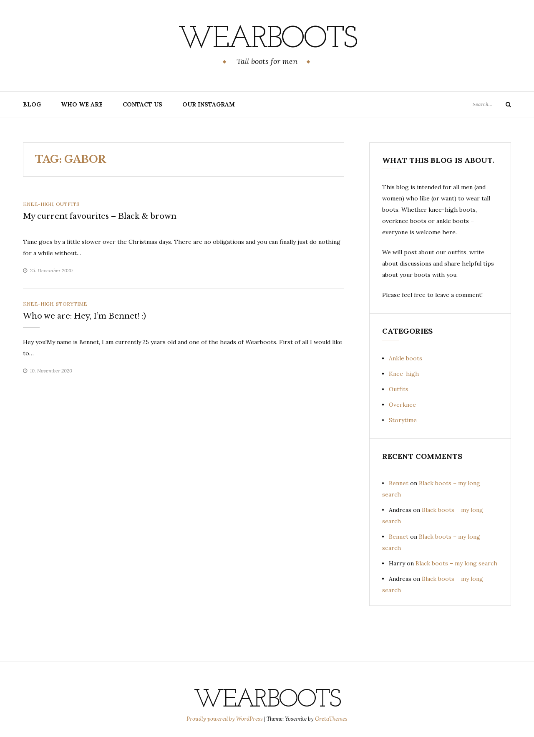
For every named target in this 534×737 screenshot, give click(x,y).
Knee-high (38, 204)
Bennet (398, 483)
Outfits (67, 204)
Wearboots (267, 40)
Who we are (82, 104)
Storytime (71, 304)
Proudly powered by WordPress (225, 718)
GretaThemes (331, 718)
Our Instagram (208, 104)
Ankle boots (405, 358)
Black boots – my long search (456, 563)
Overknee (402, 404)
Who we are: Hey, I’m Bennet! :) (84, 316)
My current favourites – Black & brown (99, 216)
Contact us (142, 104)
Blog (32, 104)
